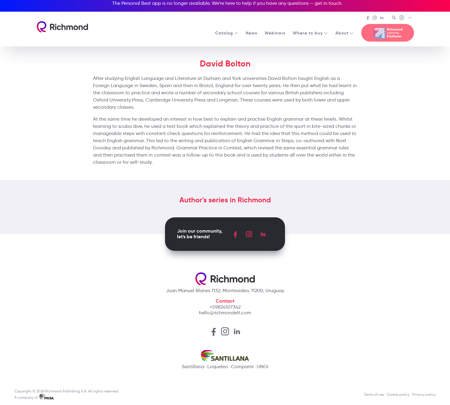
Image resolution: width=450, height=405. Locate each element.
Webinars (275, 33)
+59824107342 (225, 307)
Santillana (193, 366)
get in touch (328, 3)
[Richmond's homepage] (62, 26)
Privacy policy (424, 394)
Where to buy (310, 33)
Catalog (226, 33)
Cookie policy (398, 394)
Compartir (242, 366)
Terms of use (374, 394)
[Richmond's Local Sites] (406, 18)
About (344, 33)
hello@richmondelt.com (225, 312)
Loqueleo (217, 366)
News (251, 33)
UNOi (262, 366)
